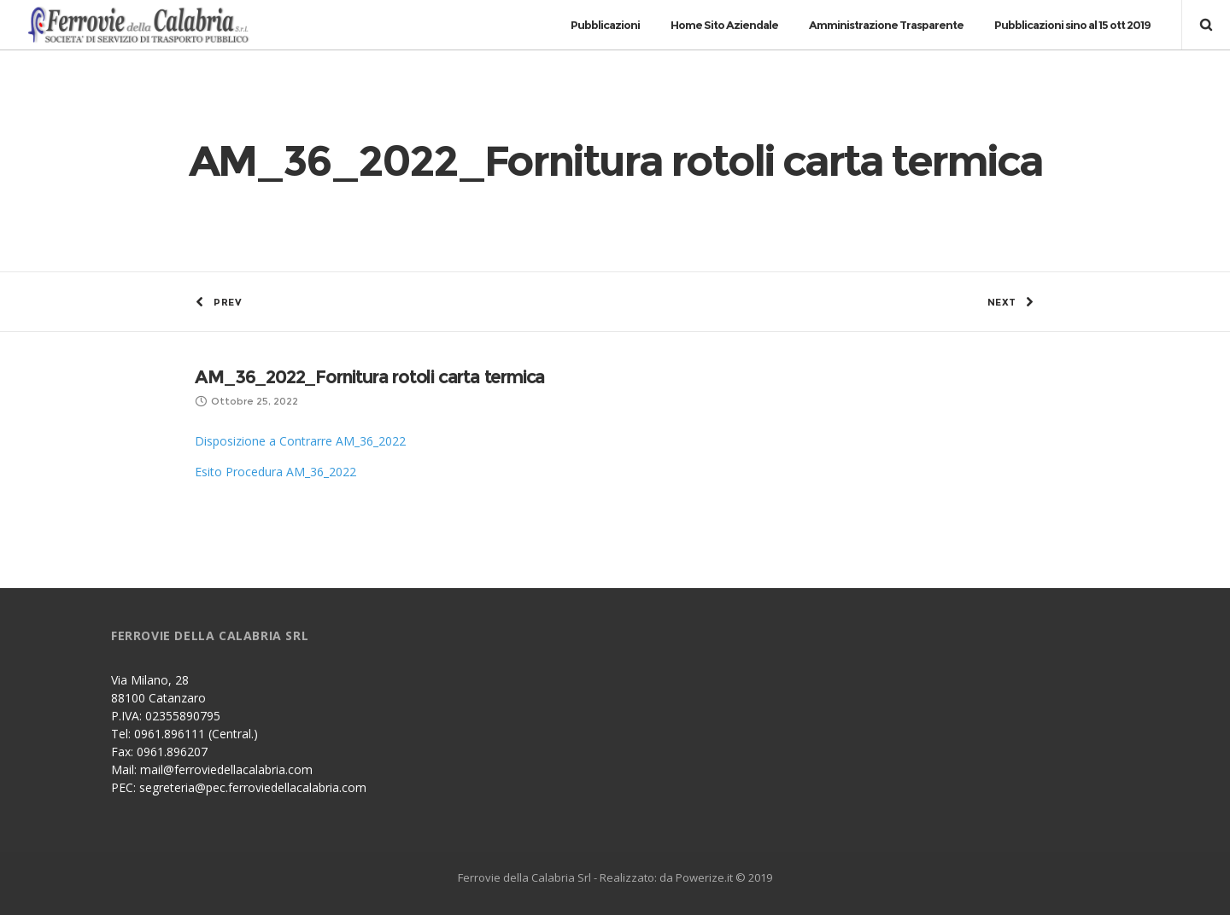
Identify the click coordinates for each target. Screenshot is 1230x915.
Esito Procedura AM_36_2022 (275, 471)
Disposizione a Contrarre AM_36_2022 (300, 441)
